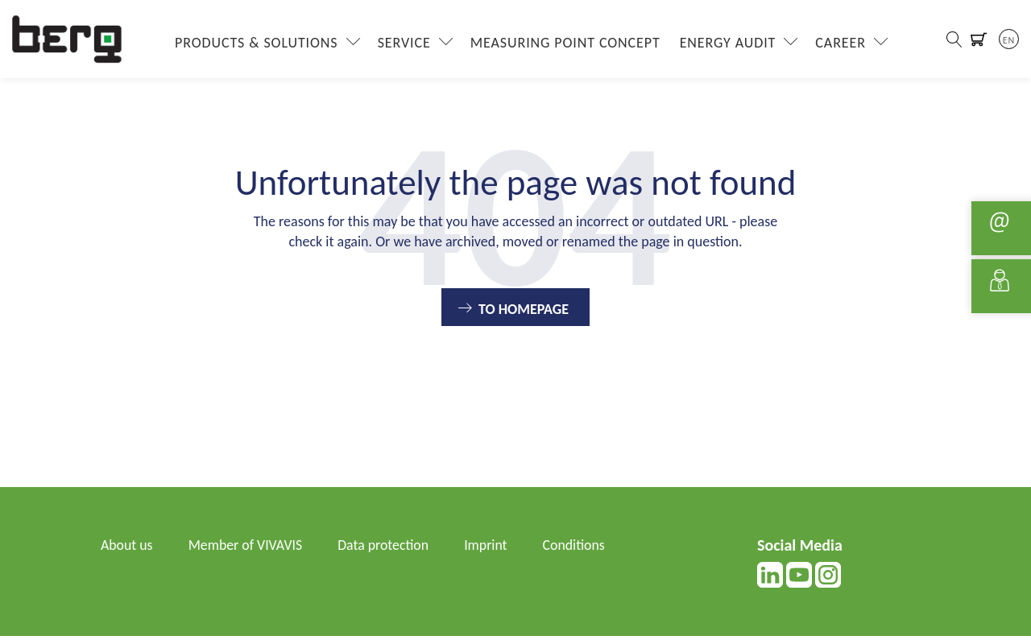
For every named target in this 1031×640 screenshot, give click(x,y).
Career (839, 44)
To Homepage (523, 313)
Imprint (489, 549)
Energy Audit (726, 44)
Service (402, 44)
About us (127, 549)
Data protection (386, 549)
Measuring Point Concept (564, 44)
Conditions (578, 549)
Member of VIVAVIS (246, 549)
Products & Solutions (255, 44)
